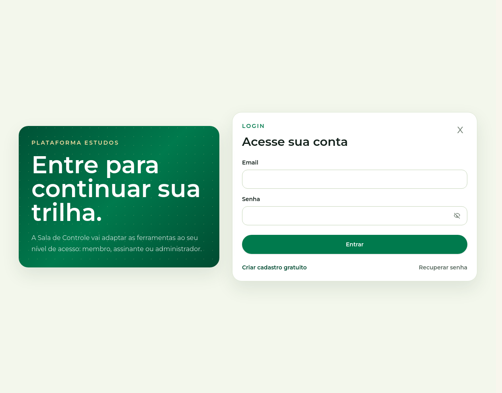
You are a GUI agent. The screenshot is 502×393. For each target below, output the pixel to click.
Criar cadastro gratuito (274, 267)
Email (354, 174)
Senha (354, 210)
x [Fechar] (460, 129)
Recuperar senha (443, 267)
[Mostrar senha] (457, 216)
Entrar (355, 244)
